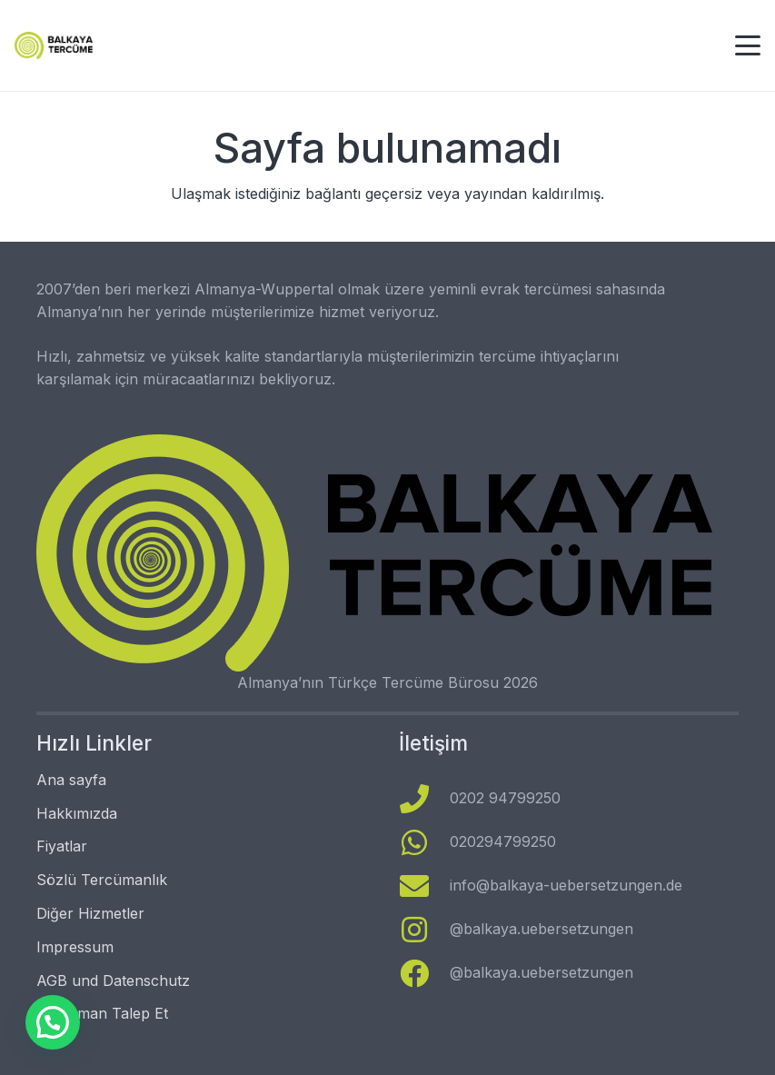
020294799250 (503, 841)
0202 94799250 (505, 798)
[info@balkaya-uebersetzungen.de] (425, 886)
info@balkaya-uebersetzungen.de (566, 885)
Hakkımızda (76, 813)
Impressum (75, 947)
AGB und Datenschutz (113, 980)
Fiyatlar (61, 846)
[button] (747, 45)
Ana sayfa (71, 780)
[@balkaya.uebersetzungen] (425, 929)
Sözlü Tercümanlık (101, 880)
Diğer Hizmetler (90, 913)
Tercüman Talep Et (102, 1013)
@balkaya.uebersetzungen (541, 929)
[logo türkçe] (54, 45)
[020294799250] (425, 842)
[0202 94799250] (425, 798)
